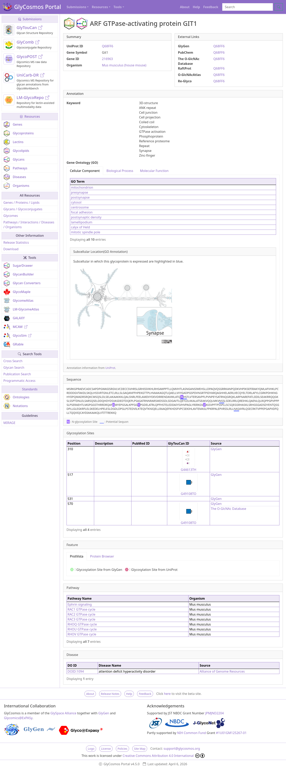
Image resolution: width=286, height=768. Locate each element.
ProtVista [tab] (76, 556)
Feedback (210, 7)
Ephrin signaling (80, 604)
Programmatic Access (19, 380)
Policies (122, 749)
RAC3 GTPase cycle (81, 619)
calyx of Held (80, 227)
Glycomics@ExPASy (18, 718)
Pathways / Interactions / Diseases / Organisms (28, 224)
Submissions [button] (76, 7)
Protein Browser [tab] (102, 556)
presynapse (79, 192)
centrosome (80, 207)
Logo (91, 749)
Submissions (30, 19)
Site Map (139, 749)
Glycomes (10, 215)
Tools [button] (118, 7)
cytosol (76, 202)
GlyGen (216, 449)
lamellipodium (81, 222)
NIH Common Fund (191, 733)
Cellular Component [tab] (85, 171)
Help (196, 7)
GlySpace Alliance (63, 713)
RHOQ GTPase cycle (82, 624)
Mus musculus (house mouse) (124, 65)
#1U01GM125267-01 (231, 733)
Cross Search (12, 361)
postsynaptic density (86, 217)
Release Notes (110, 694)
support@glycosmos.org (181, 748)
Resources (30, 116)
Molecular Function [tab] (154, 171)
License (106, 749)
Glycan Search (13, 367)
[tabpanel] (173, 267)
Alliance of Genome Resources (222, 671)
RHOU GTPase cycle (82, 629)
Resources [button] (100, 7)
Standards (29, 389)
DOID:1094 (76, 671)
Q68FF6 (107, 46)
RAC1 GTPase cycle (81, 609)
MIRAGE (9, 423)
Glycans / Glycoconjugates (22, 209)
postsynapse (80, 197)
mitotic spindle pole (85, 232)
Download (10, 249)
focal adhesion (82, 212)
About (185, 7)
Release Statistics (16, 242)
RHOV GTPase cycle (82, 634)
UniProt (110, 368)
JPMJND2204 (214, 713)
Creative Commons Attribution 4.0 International (164, 755)
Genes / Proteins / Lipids (21, 202)
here (167, 693)
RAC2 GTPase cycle (81, 614)
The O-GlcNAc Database (228, 508)
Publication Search (17, 374)
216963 (107, 59)
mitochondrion (82, 187)
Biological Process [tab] (119, 171)
